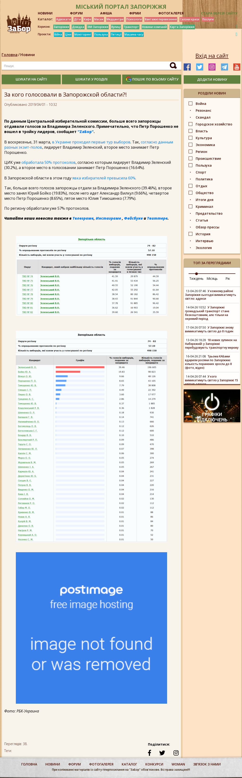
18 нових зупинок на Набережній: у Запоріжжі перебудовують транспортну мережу (211, 344)
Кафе (87, 19)
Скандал (203, 117)
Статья (202, 220)
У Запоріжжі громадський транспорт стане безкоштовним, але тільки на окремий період (207, 313)
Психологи (134, 19)
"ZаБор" (86, 131)
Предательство (209, 213)
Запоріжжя (61, 27)
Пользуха (101, 34)
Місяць (212, 278)
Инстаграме (108, 218)
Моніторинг (82, 34)
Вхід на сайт (212, 56)
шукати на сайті (31, 79)
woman (178, 764)
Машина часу (134, 34)
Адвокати (63, 19)
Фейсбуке (133, 218)
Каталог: (45, 19)
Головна (9, 55)
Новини (27, 55)
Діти (77, 19)
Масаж (99, 19)
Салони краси (189, 19)
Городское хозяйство (214, 124)
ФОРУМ (76, 13)
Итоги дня (204, 199)
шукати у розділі (91, 79)
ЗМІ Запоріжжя (97, 27)
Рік (227, 278)
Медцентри (115, 19)
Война (201, 103)
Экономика (205, 144)
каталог (129, 764)
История (203, 234)
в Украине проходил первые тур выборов (91, 142)
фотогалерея (101, 764)
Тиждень (196, 278)
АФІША (106, 13)
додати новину (212, 79)
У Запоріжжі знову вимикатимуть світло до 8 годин (209, 329)
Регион (201, 151)
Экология (204, 247)
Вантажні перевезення (161, 19)
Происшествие (208, 158)
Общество (205, 193)
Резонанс (203, 110)
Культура (204, 138)
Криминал (204, 206)
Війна (58, 34)
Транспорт (131, 27)
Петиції (116, 34)
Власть (202, 131)
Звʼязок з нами (207, 764)
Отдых (201, 186)
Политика (204, 179)
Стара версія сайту (219, 13)
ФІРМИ (135, 13)
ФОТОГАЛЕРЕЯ (171, 13)
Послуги (208, 19)
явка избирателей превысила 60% (103, 178)
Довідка (78, 27)
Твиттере (157, 218)
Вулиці (116, 27)
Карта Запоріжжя (182, 27)
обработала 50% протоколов (49, 162)
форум (74, 764)
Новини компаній (154, 27)
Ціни (68, 34)
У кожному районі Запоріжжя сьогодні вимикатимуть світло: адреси (210, 295)
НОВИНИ (45, 13)
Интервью (204, 241)
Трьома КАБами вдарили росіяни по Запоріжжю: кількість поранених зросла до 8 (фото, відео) (208, 362)
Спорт (201, 172)
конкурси (154, 764)
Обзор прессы (207, 227)
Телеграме (83, 218)
